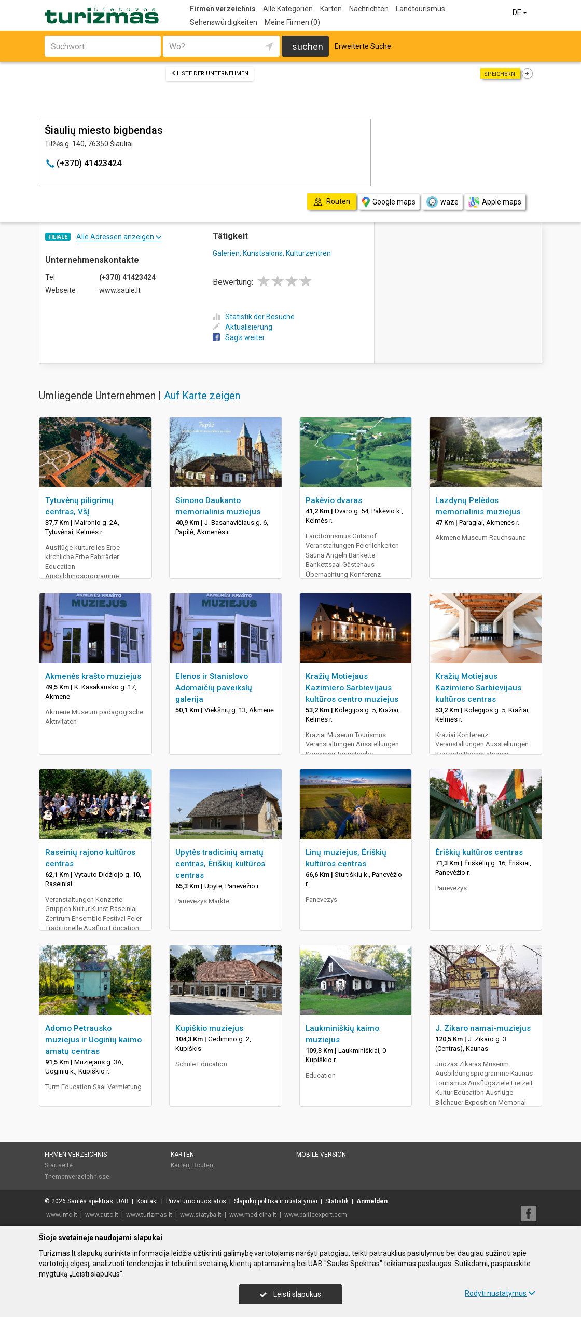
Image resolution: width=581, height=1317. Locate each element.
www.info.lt (61, 1214)
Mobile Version (321, 1154)
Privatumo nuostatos (196, 1201)
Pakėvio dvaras (334, 500)
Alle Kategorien (288, 9)
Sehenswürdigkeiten (223, 22)
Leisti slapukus (290, 1294)
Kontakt (147, 1201)
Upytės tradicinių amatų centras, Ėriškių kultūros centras (220, 864)
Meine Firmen (292, 22)
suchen (307, 46)
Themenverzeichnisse (77, 1176)
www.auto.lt (101, 1214)
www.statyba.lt (201, 1214)
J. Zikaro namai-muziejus (483, 1028)
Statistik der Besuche (254, 317)
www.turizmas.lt (149, 1214)
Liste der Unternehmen (209, 73)
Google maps (389, 202)
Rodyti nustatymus (500, 1293)
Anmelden (372, 1201)
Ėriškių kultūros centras (479, 852)
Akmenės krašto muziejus (93, 676)
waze (442, 202)
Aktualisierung (242, 327)
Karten (331, 9)
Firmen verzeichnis (223, 9)
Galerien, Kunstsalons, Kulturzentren (272, 253)
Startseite (59, 1165)
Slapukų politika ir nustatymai (275, 1201)
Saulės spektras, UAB (98, 1201)
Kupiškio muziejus (209, 1028)
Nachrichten (369, 9)
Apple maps (494, 202)
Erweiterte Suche (363, 46)
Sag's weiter (239, 337)
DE (521, 12)
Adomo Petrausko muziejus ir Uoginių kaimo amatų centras (93, 1040)
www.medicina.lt (252, 1214)
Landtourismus (420, 9)
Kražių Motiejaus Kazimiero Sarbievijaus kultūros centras (478, 688)
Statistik (337, 1201)
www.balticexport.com (315, 1214)
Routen (202, 1165)
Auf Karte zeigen (202, 395)
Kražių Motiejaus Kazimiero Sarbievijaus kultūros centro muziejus (352, 688)
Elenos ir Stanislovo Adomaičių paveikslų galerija (213, 688)
